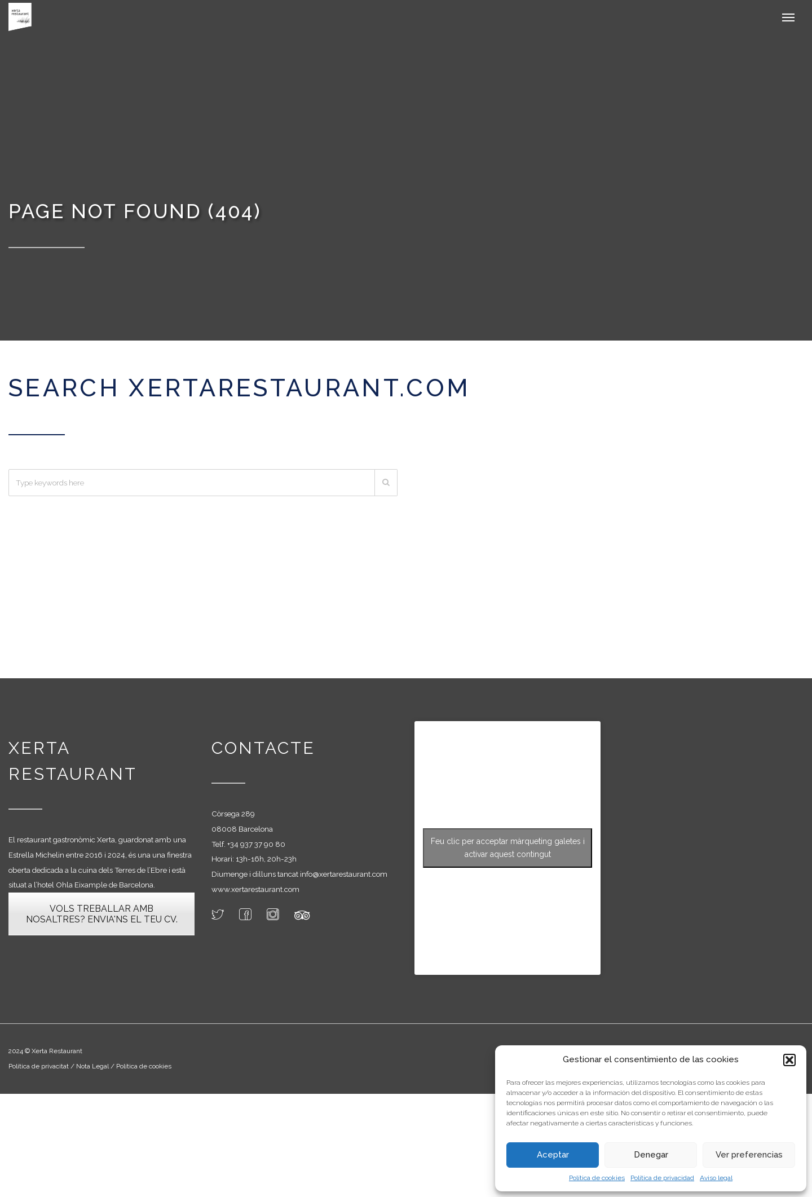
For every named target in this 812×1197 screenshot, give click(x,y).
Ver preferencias (749, 1155)
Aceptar (553, 1155)
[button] (789, 1060)
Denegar (651, 1155)
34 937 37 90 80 (257, 844)
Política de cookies (597, 1178)
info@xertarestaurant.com (343, 873)
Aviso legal (716, 1178)
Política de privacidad (662, 1178)
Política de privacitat (38, 1066)
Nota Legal (93, 1066)
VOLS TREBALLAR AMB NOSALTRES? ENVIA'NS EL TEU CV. (102, 914)
